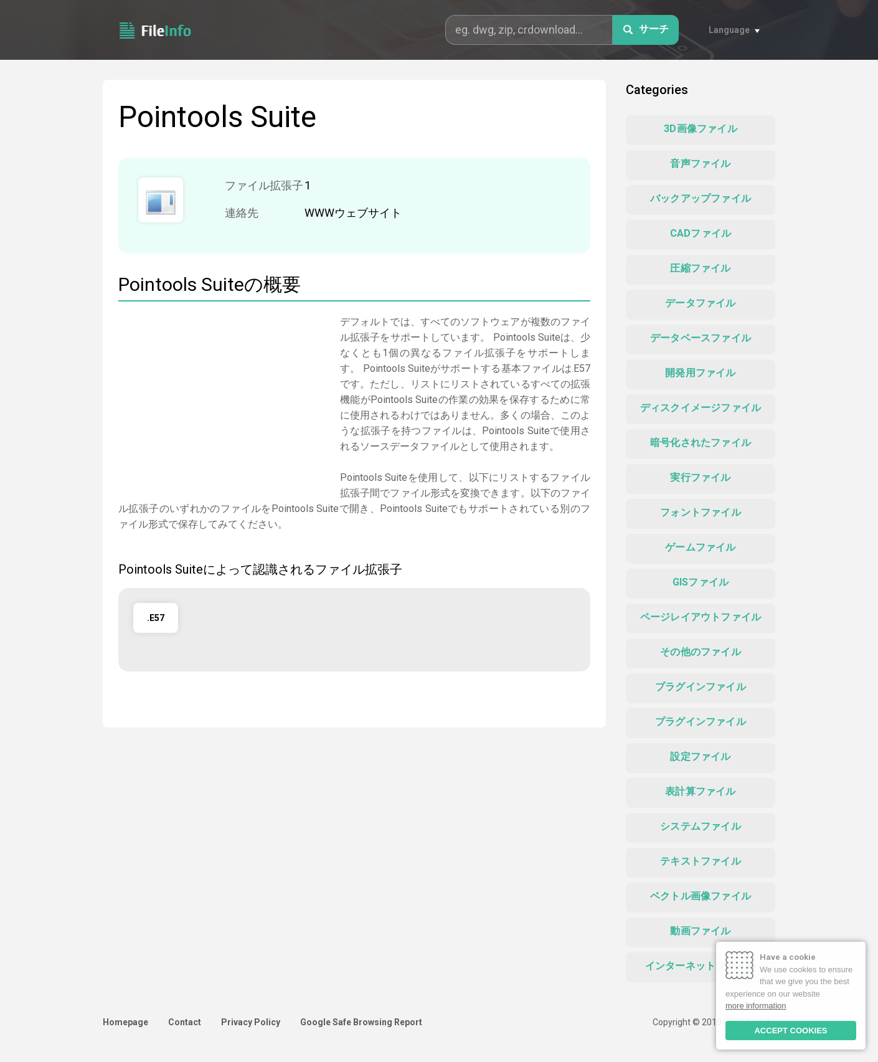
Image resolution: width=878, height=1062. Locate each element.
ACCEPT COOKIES (790, 1030)
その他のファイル (700, 652)
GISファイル (701, 582)
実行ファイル (700, 477)
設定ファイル (700, 756)
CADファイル (700, 233)
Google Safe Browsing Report (361, 1022)
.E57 (155, 618)
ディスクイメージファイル (700, 408)
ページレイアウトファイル (700, 617)
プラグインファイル (700, 687)
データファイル (700, 303)
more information (755, 1005)
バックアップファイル (700, 198)
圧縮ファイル (700, 268)
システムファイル (700, 826)
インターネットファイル (700, 966)
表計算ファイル (700, 791)
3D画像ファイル (700, 129)
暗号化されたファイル (700, 442)
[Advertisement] (223, 401)
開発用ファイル (700, 373)
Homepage (125, 1022)
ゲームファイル (700, 547)
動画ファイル (700, 931)
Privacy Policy (250, 1022)
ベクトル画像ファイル (700, 896)
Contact (184, 1022)
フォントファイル (700, 512)
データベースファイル (700, 338)
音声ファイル (700, 163)
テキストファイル (700, 861)
